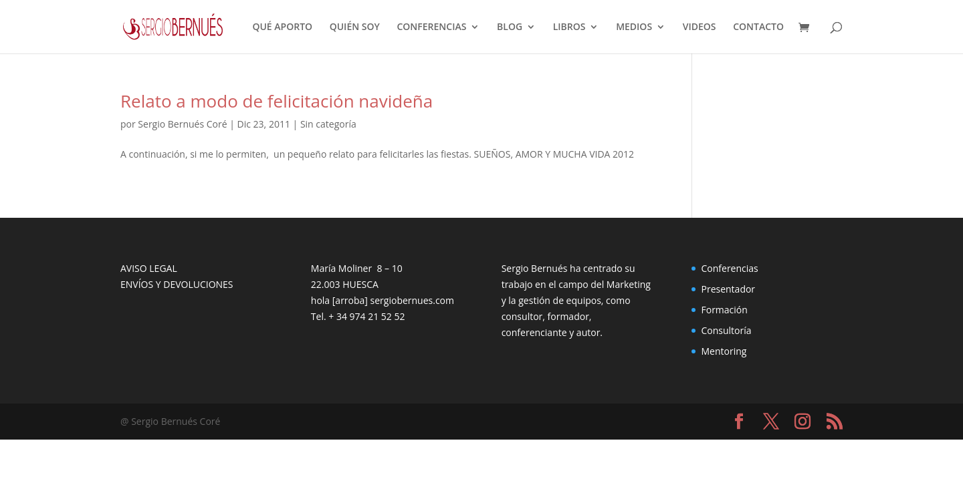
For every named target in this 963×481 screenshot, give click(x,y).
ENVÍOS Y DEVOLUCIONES (176, 284)
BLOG (509, 27)
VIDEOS (699, 27)
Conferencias (729, 268)
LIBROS (569, 27)
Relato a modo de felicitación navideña (276, 101)
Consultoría (726, 330)
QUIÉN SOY (355, 27)
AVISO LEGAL (148, 268)
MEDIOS (634, 27)
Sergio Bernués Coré (182, 124)
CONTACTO (758, 27)
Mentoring (723, 351)
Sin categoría (328, 124)
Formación (724, 309)
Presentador (728, 289)
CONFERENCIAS (431, 27)
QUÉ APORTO (282, 27)
